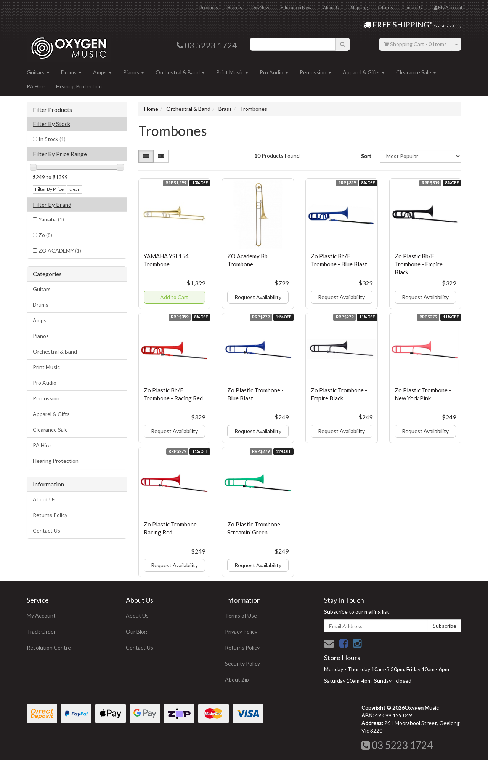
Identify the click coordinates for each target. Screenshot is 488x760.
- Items (415, 44)
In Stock (52, 139)
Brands (234, 7)
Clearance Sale (416, 72)
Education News (297, 7)
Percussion (315, 72)
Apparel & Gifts (364, 72)
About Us (332, 7)
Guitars (38, 72)
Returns (385, 7)
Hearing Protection (79, 86)
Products (208, 7)
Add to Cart (174, 297)
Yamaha (51, 219)
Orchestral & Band (180, 72)
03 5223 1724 (397, 745)
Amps (102, 72)
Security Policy (242, 663)
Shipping (359, 7)
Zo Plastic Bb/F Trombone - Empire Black (419, 264)
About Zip (237, 679)
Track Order (41, 631)
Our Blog (136, 631)
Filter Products (52, 109)
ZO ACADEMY (60, 250)
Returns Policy (50, 515)
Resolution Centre (49, 647)
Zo (45, 235)
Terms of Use (241, 615)
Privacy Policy (241, 631)
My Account (41, 615)
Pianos (133, 72)
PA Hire (36, 86)
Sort (366, 156)
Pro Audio (274, 72)
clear (74, 189)
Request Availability (257, 297)
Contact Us (413, 7)
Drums (71, 72)
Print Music (232, 72)
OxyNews (261, 7)
